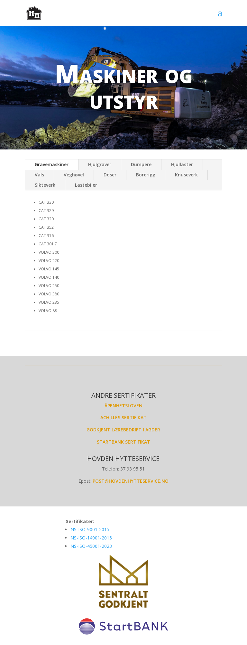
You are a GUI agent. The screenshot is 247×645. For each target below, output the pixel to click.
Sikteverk (45, 185)
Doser (110, 175)
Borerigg (145, 175)
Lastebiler (86, 185)
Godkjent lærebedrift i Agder (123, 430)
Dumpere (141, 164)
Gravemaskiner (52, 164)
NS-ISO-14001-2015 (91, 538)
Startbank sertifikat (123, 442)
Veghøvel (74, 175)
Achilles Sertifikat (123, 417)
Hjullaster (182, 164)
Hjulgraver (99, 164)
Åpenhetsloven (123, 406)
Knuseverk (186, 175)
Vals (39, 175)
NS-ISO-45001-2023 (91, 546)
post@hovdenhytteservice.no (131, 481)
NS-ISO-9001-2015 (90, 529)
